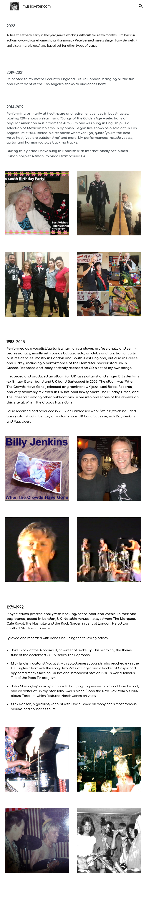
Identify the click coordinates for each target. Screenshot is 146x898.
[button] (5, 6)
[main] (73, 35)
